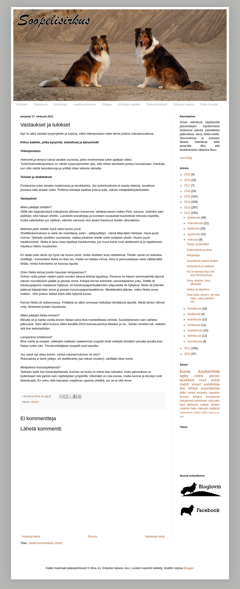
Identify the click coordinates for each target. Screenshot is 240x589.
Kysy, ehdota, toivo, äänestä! (199, 282)
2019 (187, 174)
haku (194, 408)
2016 (187, 191)
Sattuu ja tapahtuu (198, 289)
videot (198, 376)
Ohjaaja (107, 104)
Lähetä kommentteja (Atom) (45, 543)
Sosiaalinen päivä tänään (202, 261)
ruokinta (185, 408)
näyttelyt (214, 408)
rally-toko (214, 400)
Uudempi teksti (31, 536)
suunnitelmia (210, 388)
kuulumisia (209, 371)
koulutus (202, 392)
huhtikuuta (194, 325)
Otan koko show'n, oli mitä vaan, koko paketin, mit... (203, 298)
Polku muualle (209, 104)
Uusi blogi (186, 157)
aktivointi (192, 404)
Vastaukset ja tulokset (200, 266)
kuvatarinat (213, 396)
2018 (187, 180)
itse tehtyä (188, 388)
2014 (187, 202)
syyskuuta (194, 234)
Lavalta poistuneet (84, 104)
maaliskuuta (195, 330)
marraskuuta (196, 223)
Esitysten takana (183, 104)
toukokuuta (195, 319)
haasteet (214, 392)
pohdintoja (212, 384)
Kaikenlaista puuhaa (199, 250)
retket (204, 412)
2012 (187, 213)
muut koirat (209, 380)
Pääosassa (40, 104)
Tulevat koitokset (157, 104)
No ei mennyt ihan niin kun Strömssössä (201, 273)
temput (197, 396)
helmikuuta (195, 335)
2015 (187, 196)
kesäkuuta (194, 314)
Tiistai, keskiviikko (198, 244)
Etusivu (92, 536)
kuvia (185, 371)
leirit (182, 416)
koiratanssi (186, 400)
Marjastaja (193, 255)
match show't (190, 384)
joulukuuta (194, 217)
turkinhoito (200, 400)
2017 (187, 185)
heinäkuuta (195, 308)
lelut (182, 404)
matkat (204, 404)
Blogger (188, 568)
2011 (187, 348)
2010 (187, 354)
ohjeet (196, 412)
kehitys (215, 404)
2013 (187, 207)
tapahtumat (214, 412)
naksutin (203, 408)
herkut (191, 392)
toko (183, 392)
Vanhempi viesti (155, 536)
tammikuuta (195, 341)
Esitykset (21, 104)
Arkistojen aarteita (129, 104)
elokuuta (193, 239)
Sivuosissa (60, 104)
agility (184, 376)
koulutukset (186, 412)
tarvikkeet (187, 380)
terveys (184, 396)
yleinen (35, 401)
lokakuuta (194, 228)
